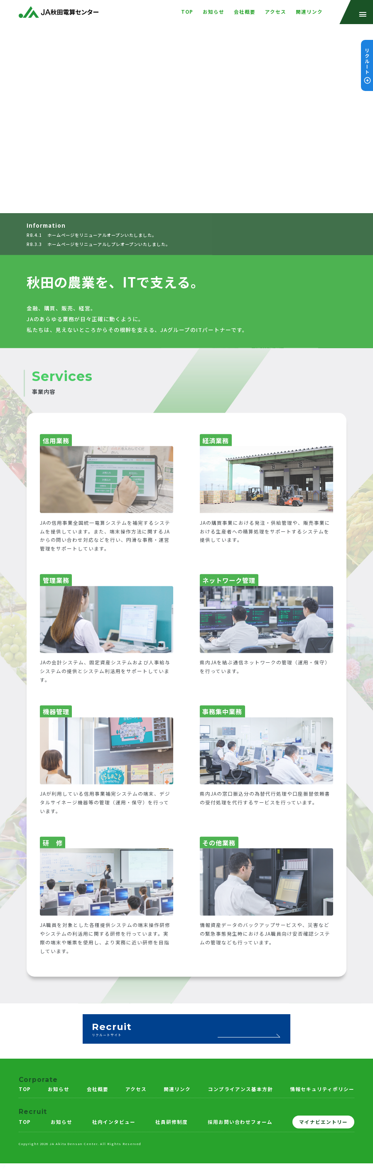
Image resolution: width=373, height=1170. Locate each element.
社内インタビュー (113, 1121)
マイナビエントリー (323, 1121)
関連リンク (177, 1089)
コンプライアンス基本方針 (240, 1089)
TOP (25, 1089)
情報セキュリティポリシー (322, 1089)
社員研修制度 (171, 1121)
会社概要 (97, 1089)
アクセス (136, 1089)
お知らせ (58, 1089)
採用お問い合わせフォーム (240, 1121)
